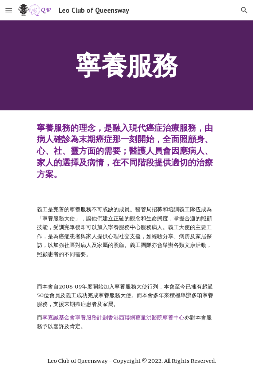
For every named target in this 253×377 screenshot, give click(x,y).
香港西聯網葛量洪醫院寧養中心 (146, 317)
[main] (126, 65)
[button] (8, 10)
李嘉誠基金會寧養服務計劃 (75, 317)
